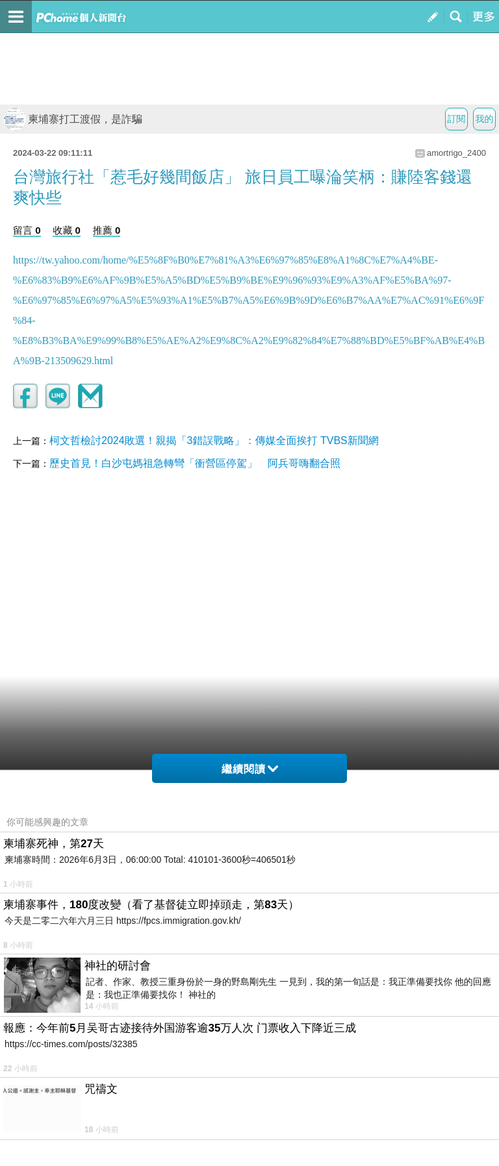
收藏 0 (67, 230)
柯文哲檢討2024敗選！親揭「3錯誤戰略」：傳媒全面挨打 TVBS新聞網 (214, 440)
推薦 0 (107, 230)
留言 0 (27, 230)
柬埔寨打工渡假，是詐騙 (72, 119)
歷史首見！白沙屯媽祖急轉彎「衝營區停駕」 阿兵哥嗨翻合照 (194, 463)
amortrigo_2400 (456, 153)
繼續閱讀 (250, 769)
